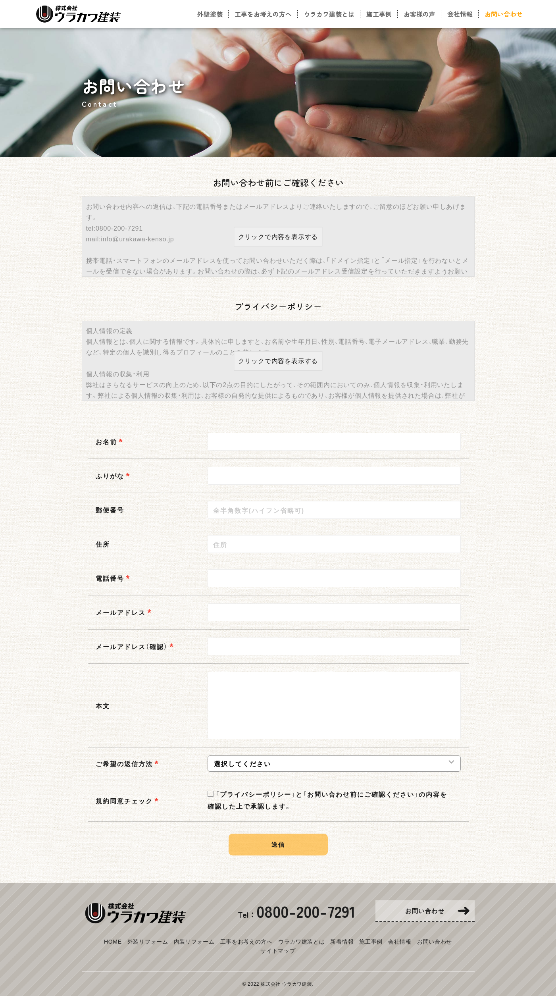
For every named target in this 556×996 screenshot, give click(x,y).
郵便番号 (110, 509)
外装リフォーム (147, 941)
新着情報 (342, 941)
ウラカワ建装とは (301, 941)
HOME (113, 941)
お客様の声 (419, 14)
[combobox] (334, 612)
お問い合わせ (434, 941)
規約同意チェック (124, 800)
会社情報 (400, 941)
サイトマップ (277, 950)
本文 (103, 705)
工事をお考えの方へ (246, 941)
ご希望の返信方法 (124, 763)
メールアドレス (121, 612)
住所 (103, 544)
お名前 (106, 441)
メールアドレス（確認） (132, 646)
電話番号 (110, 578)
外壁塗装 (210, 14)
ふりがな (110, 475)
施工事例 (371, 941)
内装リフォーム (194, 941)
